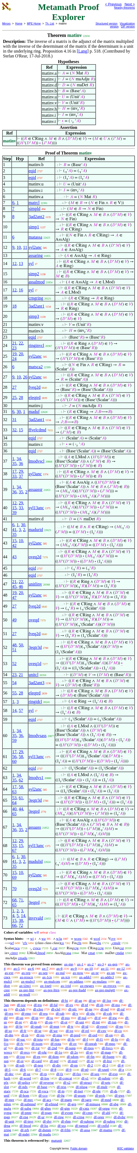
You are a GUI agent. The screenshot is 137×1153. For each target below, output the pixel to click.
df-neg (38, 1065)
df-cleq (38, 1009)
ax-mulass (99, 981)
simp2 (34, 273)
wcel (96, 939)
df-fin (90, 1057)
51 (14, 650)
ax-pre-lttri (26, 990)
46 (21, 586)
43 (14, 557)
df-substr (104, 1078)
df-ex (69, 1005)
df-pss (65, 1018)
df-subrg (109, 1121)
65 (14, 813)
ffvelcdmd (37, 430)
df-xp (69, 1031)
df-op (48, 1022)
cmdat (119, 953)
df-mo (115, 1005)
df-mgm (66, 1100)
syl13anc (36, 507)
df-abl (106, 1113)
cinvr (14, 953)
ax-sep (43, 973)
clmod (40, 953)
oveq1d (35, 663)
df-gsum (80, 1095)
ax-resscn (26, 977)
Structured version (107, 23)
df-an (78, 1001)
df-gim (65, 1108)
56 (14, 756)
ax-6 (31, 968)
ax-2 (90, 964)
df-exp (113, 1074)
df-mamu (105, 1130)
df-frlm (66, 1130)
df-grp (72, 1104)
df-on (109, 1035)
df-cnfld (103, 1126)
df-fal (54, 1005)
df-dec (9, 1074)
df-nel (105, 1009)
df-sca (24, 1091)
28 (21, 397)
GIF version (128, 26)
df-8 (53, 1070)
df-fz (59, 1074)
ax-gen (112, 964)
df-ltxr (107, 1061)
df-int (96, 1022)
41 (14, 529)
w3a (59, 939)
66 (14, 925)
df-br (18, 1026)
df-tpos (89, 1048)
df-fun (55, 1039)
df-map (106, 1052)
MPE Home (34, 23)
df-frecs (107, 1048)
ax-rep (25, 973)
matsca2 (36, 366)
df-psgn (46, 1113)
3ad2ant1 (37, 306)
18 (14, 306)
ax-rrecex (109, 986)
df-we (53, 1031)
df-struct (86, 1082)
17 (14, 471)
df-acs (47, 1100)
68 (14, 900)
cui (121, 948)
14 (14, 710)
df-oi (20, 1061)
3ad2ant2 (37, 216)
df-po (119, 1026)
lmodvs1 (36, 777)
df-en (36, 1057)
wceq (77, 939)
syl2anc (35, 247)
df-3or (106, 1001)
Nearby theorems (124, 7)
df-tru (38, 1005)
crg (76, 948)
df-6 (23, 1070)
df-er (89, 1052)
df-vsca (43, 1091)
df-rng (23, 1117)
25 (14, 397)
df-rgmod (81, 1126)
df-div (56, 1065)
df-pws (119, 1095)
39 (14, 512)
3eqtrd (34, 811)
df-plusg (81, 1087)
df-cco (43, 1095)
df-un (19, 1018)
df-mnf (73, 1061)
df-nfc (72, 1009)
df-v (75, 1013)
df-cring (78, 1117)
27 (14, 387)
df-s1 (85, 1078)
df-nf (84, 1005)
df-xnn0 (103, 1070)
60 (14, 761)
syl (31, 263)
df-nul (82, 1018)
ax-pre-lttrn (51, 990)
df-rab (60, 1013)
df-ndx (23, 1087)
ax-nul (60, 973)
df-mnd (106, 1100)
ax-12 (121, 968)
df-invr (28, 1121)
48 (14, 645)
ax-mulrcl (28, 981)
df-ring (59, 1117)
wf (12, 943)
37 (21, 476)
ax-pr (95, 973)
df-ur (41, 1117)
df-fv (20, 1044)
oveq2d (35, 557)
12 (14, 263)
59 (14, 740)
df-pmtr (26, 1113)
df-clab (20, 1009)
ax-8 (59, 968)
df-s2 (67, 1082)
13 (21, 263)
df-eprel (101, 1026)
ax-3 (101, 964)
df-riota (56, 1044)
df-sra (62, 1126)
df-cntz (84, 1108)
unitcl (33, 674)
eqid (32, 170)
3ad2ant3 (37, 682)
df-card (37, 1061)
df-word (25, 1078)
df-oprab (91, 1044)
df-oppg (104, 1108)
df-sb (99, 1005)
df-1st (35, 1048)
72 (21, 925)
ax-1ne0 (45, 986)
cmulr (116, 943)
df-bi (64, 1001)
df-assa (85, 1130)
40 (14, 809)
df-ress (61, 1087)
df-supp (70, 1048)
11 (25, 247)
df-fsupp (109, 1057)
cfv (25, 943)
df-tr (70, 1026)
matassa (35, 237)
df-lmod (25, 1126)
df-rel (85, 1031)
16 (21, 290)
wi (32, 939)
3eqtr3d (35, 647)
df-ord (92, 1035)
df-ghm (46, 1108)
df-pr (18, 1022)
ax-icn (65, 977)
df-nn (74, 1065)
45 (14, 586)
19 (14, 354)
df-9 (69, 1070)
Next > (130, 4)
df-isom (37, 1044)
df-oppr (99, 1117)
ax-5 (17, 968)
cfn (79, 943)
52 (14, 663)
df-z (121, 1070)
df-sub (19, 1065)
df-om (19, 1048)
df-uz (26, 1074)
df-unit (9, 1121)
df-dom (53, 1057)
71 (21, 900)
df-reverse (46, 1082)
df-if (97, 1018)
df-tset (78, 1091)
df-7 (38, 1070)
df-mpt (54, 1026)
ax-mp (68, 964)
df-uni (79, 1022)
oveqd (34, 620)
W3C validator (125, 1148)
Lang (82, 51)
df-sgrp (86, 1100)
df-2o (74, 1052)
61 (21, 798)
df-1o (58, 1052)
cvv (113, 939)
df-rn (24, 1035)
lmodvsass (38, 735)
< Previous (113, 4)
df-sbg (113, 1104)
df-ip (61, 1091)
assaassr (36, 489)
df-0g (61, 1095)
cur (55, 948)
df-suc (20, 1039)
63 (14, 791)
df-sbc (90, 1013)
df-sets (106, 1082)
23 (14, 348)
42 (14, 545)
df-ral (121, 1009)
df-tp (33, 1022)
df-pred (75, 1035)
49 (14, 620)
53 (14, 798)
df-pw (113, 1018)
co (62, 943)
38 (21, 920)
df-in (34, 1018)
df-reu (43, 1013)
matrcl (34, 202)
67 (14, 850)
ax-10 (89, 968)
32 (14, 430)
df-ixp (20, 1057)
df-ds (113, 1091)
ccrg (100, 948)
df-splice (24, 1082)
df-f (85, 1039)
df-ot (64, 1022)
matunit (56, 1140)
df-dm (9, 1035)
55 (14, 693)
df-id (84, 1026)
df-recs (25, 1052)
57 (21, 710)
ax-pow (78, 973)
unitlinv (35, 584)
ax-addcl (85, 977)
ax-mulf (24, 994)
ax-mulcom (52, 981)
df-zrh (24, 1130)
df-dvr (47, 1121)
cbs (98, 943)
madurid (36, 529)
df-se (37, 1031)
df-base (42, 1087)
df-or (92, 1001)
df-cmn (87, 1113)
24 (14, 358)
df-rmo (26, 1013)
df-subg (25, 1108)
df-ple (96, 1091)
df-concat (65, 1078)
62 (21, 780)
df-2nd (52, 1048)
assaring (36, 255)
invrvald (36, 918)
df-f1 (99, 1039)
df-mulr (102, 1087)
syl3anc (35, 473)
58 (21, 756)
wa (44, 939)
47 (14, 597)
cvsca (37, 948)
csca (16, 948)
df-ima (57, 1035)
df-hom (24, 1095)
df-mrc (28, 1100)
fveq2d (35, 387)
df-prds (100, 1095)
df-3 (105, 1065)
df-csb (107, 1013)
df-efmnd (51, 1104)
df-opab (36, 1026)
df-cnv (101, 1031)
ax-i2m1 (25, 986)
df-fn (71, 1039)
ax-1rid (66, 986)
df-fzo (76, 1074)
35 (14, 463)
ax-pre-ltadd (77, 990)
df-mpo (110, 1044)
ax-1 (80, 964)
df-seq (95, 1074)
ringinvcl (36, 345)
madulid (36, 861)
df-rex (9, 1013)
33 (14, 476)
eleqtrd (35, 397)
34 (18, 458)
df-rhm (66, 1121)
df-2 (90, 1065)
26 (25, 377)
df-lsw (44, 1078)
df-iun (112, 1022)
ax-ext (9, 973)
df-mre (9, 1100)
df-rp (43, 1074)
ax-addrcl (107, 977)
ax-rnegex (87, 986)
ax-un (111, 973)
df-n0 (84, 1070)
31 (14, 419)
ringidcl (35, 701)
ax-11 (105, 968)
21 (14, 343)
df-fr (23, 1031)
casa (68, 953)
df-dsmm (44, 1130)
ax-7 (45, 968)
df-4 (120, 1065)
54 (14, 682)
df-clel (55, 1009)
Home (18, 23)
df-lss (44, 1126)
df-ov (73, 1044)
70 (14, 888)
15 (21, 430)
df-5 (8, 1070)
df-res (40, 1035)
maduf (34, 411)
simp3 (34, 316)
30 (18, 411)
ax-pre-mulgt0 (105, 990)
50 (21, 645)
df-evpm (67, 1113)
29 (21, 471)
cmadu (22, 958)
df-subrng (87, 1121)
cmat (91, 953)
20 (21, 354)
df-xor (21, 1005)
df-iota (38, 1039)
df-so (8, 1031)
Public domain (78, 1148)
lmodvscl (37, 461)
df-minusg (93, 1104)
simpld (35, 208)
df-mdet (23, 1134)
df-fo (114, 1039)
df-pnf (54, 1061)
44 (21, 809)
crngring (36, 298)
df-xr (90, 1061)
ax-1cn (47, 977)
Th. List (49, 23)
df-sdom (72, 1057)
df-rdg (42, 1052)
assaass (35, 827)
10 (18, 247)
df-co (118, 1031)
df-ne (88, 1009)
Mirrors (6, 23)
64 (14, 802)
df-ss (49, 1018)
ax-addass (76, 981)
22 (21, 343)
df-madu (45, 1134)
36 (21, 463)
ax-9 (74, 968)
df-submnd (27, 1104)
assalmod (37, 282)
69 (14, 877)
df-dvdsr (119, 1117)
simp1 (34, 227)
